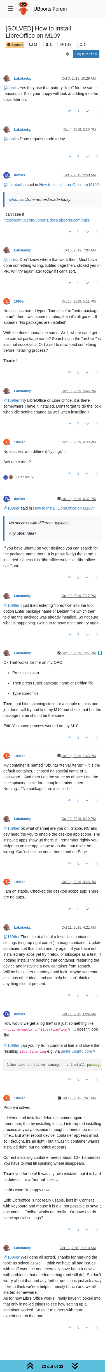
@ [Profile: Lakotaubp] (14, 184)
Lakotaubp (22, 78)
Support (15, 45)
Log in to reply (86, 54)
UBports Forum (50, 9)
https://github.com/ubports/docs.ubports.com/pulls (46, 220)
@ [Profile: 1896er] (11, 400)
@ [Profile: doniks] (11, 87)
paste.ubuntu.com (76, 1051)
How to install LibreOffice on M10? (69, 184)
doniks (19, 175)
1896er (19, 301)
